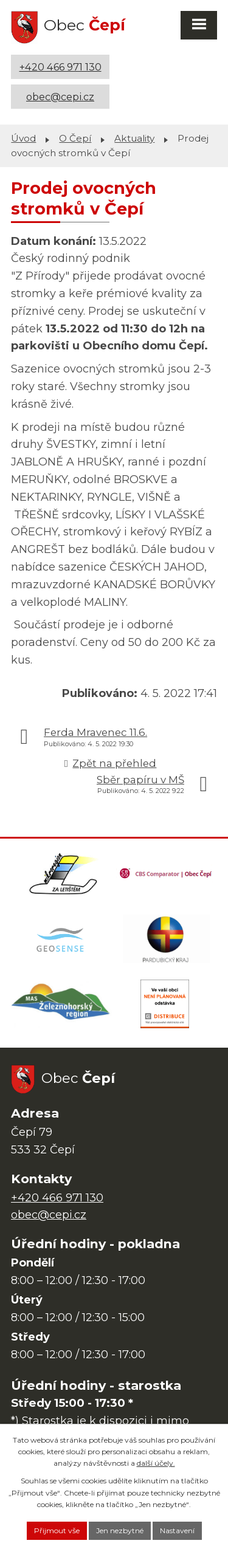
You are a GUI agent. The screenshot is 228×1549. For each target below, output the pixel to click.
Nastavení (177, 1530)
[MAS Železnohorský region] (61, 1004)
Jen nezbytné (119, 1530)
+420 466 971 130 (60, 67)
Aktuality (134, 138)
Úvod (23, 138)
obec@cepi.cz (60, 97)
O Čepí (75, 138)
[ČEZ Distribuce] (164, 1004)
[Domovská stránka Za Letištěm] (63, 874)
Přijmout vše (57, 1530)
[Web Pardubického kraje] (166, 939)
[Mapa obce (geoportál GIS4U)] (61, 939)
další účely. (156, 1463)
